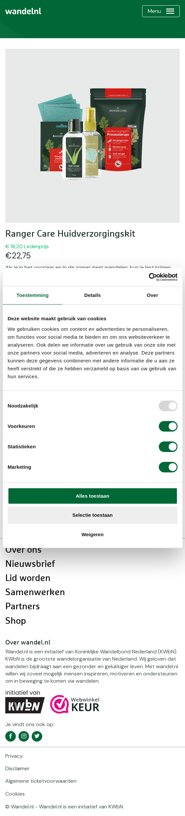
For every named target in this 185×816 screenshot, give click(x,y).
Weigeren (92, 534)
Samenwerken (35, 592)
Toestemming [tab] (32, 295)
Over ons (23, 550)
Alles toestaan (92, 496)
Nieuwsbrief (30, 564)
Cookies (15, 793)
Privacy (14, 755)
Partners (22, 606)
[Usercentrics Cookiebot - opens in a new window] (148, 277)
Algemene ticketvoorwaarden (41, 780)
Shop (15, 621)
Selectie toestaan (92, 515)
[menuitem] (23, 11)
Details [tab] (92, 295)
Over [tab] (152, 295)
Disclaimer (17, 768)
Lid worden (27, 578)
